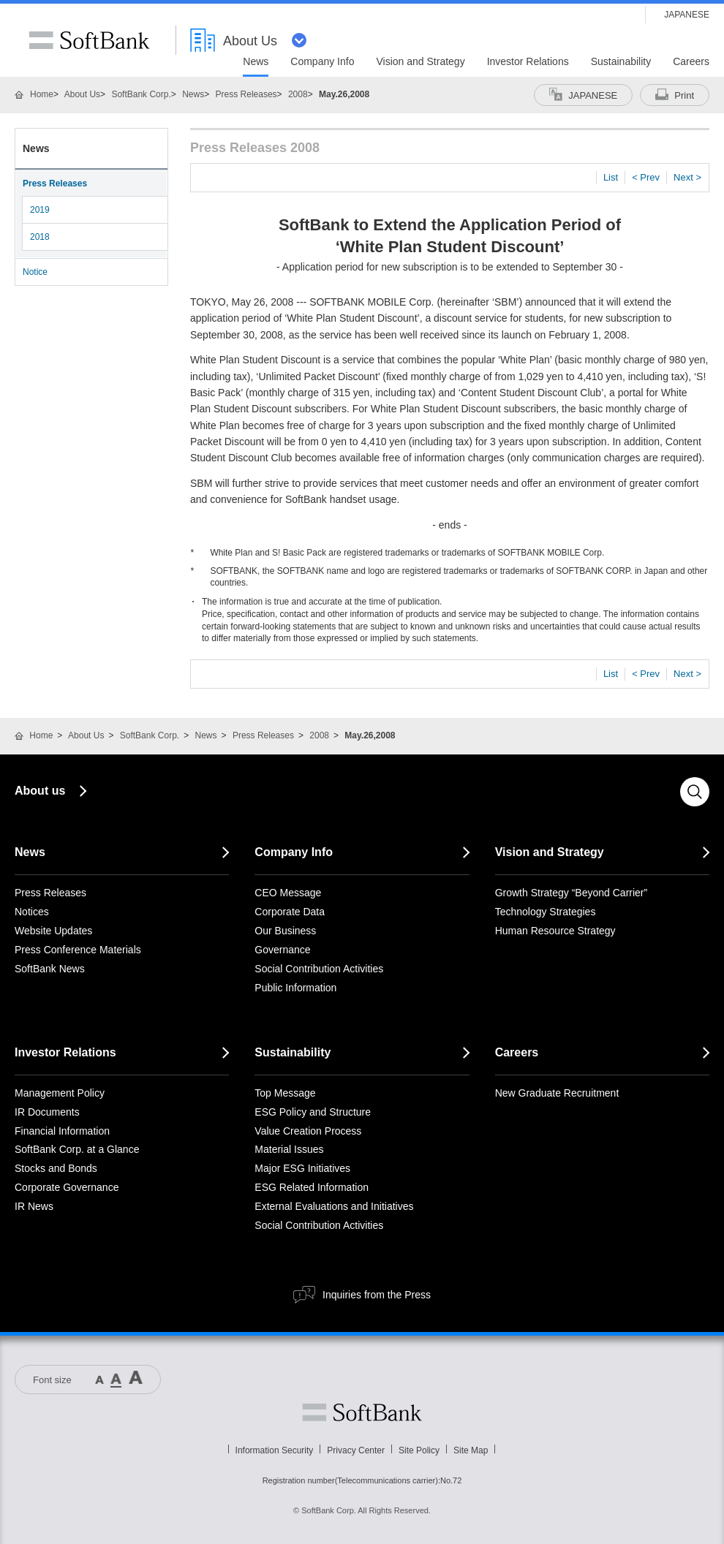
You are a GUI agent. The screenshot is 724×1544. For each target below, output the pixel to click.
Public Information (295, 988)
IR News (34, 1206)
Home (41, 94)
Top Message (284, 1093)
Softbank (362, 1412)
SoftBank (89, 40)
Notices (32, 911)
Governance (282, 949)
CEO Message (287, 892)
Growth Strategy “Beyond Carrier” (571, 892)
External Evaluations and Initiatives (333, 1206)
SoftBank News (50, 969)
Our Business (285, 930)
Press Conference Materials (78, 949)
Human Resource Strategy (555, 930)
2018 (40, 237)
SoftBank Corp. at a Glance (77, 1149)
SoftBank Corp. (140, 94)
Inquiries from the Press (377, 1295)
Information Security (274, 1450)
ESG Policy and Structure (312, 1112)
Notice (35, 272)
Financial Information (62, 1131)
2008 (298, 94)
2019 (40, 210)
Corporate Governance (66, 1187)
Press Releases (246, 94)
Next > (687, 177)
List (610, 177)
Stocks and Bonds (56, 1168)
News (193, 94)
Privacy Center (356, 1450)
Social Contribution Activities (318, 969)
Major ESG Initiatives (302, 1168)
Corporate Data (289, 911)
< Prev (646, 177)
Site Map (470, 1450)
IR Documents (47, 1112)
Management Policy (60, 1093)
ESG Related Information (311, 1187)
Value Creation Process (307, 1131)
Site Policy (419, 1450)
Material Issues (288, 1149)
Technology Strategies (545, 911)
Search (694, 791)
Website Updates (53, 930)
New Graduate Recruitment (557, 1093)
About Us (82, 94)
